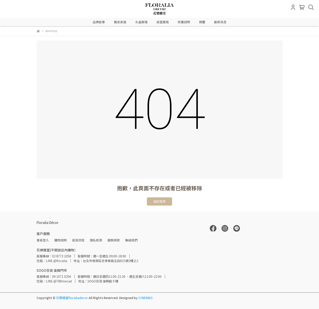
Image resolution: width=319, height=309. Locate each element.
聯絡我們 (131, 240)
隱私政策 (96, 240)
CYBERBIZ (145, 297)
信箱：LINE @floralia (52, 260)
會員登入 (43, 240)
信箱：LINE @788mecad (54, 281)
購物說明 (60, 240)
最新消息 (220, 22)
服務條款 (113, 240)
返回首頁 (159, 201)
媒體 (202, 22)
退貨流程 (78, 240)
